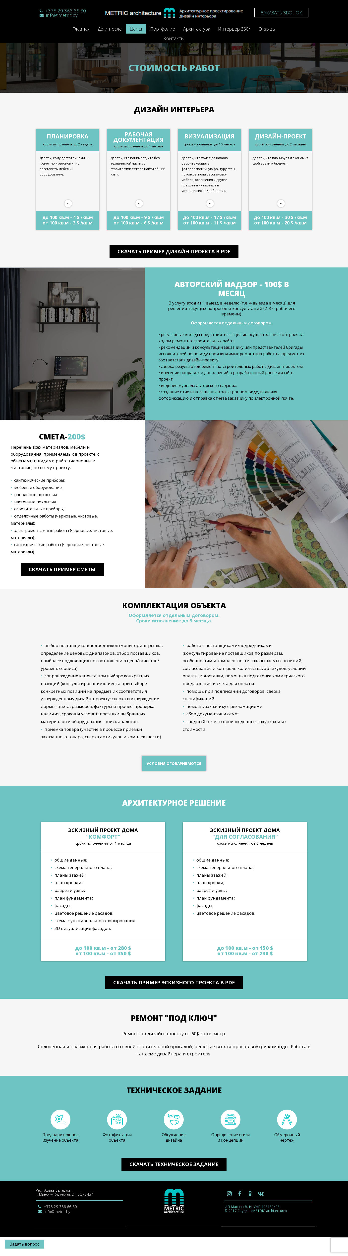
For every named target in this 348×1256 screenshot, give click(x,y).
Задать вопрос (24, 1244)
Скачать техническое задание (174, 1183)
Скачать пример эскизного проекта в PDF (174, 993)
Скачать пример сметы (62, 578)
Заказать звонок (281, 12)
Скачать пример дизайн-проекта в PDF (174, 252)
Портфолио (162, 29)
